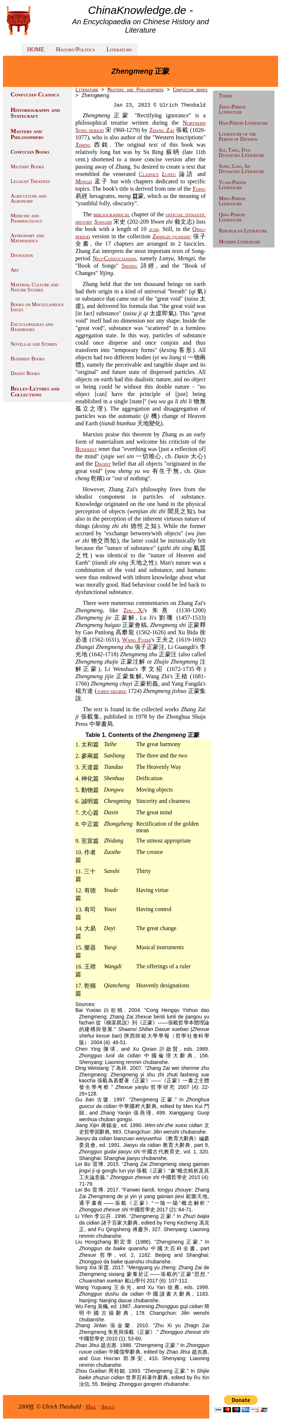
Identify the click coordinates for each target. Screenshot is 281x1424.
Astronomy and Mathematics (27, 238)
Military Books (27, 166)
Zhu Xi (133, 610)
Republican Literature (243, 231)
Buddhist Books (28, 358)
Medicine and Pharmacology (26, 218)
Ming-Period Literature (232, 201)
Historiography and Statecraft (35, 113)
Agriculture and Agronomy (28, 198)
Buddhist (86, 449)
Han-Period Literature (243, 123)
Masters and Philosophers (27, 134)
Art (15, 270)
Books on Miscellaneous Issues (37, 307)
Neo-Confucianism (114, 258)
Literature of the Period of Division (238, 136)
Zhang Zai (161, 130)
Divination (22, 255)
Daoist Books (25, 373)
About (108, 1406)
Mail (90, 1406)
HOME (35, 49)
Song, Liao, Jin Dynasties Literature (242, 169)
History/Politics (75, 49)
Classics (149, 174)
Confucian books (190, 90)
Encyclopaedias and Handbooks (32, 327)
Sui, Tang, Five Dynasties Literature (242, 152)
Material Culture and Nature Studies (35, 287)
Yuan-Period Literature (232, 185)
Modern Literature (239, 242)
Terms (225, 96)
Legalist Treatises (30, 181)
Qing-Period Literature (232, 217)
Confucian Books (30, 152)
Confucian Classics (35, 94)
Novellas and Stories (34, 344)
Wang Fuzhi (136, 639)
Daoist (103, 463)
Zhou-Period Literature (232, 109)
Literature (119, 49)
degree (111, 691)
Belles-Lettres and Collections (35, 391)
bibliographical (111, 214)
